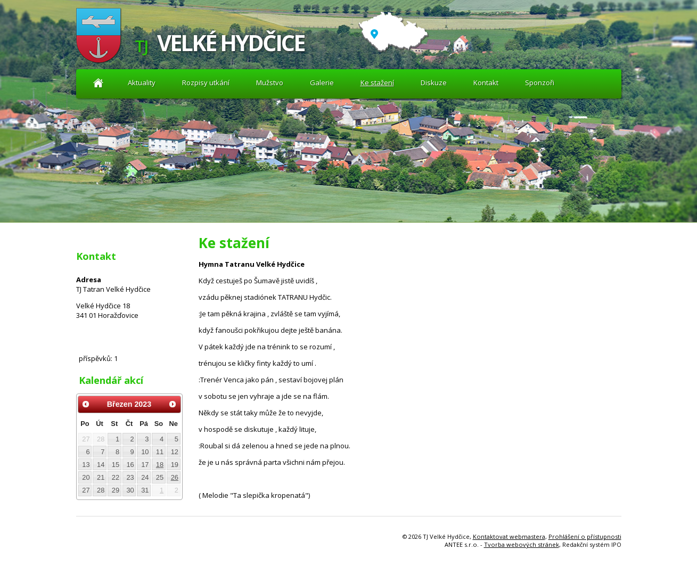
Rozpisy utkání (205, 82)
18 (159, 465)
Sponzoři (539, 82)
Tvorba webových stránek (521, 544)
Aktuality (98, 82)
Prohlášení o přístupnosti (584, 536)
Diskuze (434, 82)
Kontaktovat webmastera (509, 536)
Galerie (322, 82)
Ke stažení (377, 82)
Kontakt (485, 82)
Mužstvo (269, 82)
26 (174, 477)
